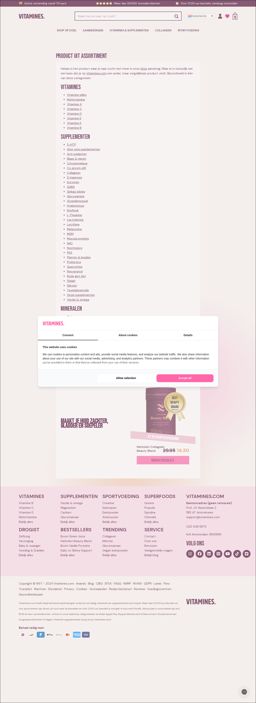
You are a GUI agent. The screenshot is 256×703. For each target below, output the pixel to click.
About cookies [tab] (128, 335)
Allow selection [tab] (126, 378)
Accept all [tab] (184, 378)
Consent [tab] (67, 335)
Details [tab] (188, 335)
